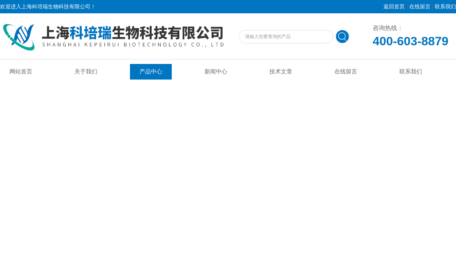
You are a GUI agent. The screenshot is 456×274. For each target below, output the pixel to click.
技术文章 (280, 71)
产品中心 (150, 71)
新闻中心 (215, 71)
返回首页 (394, 7)
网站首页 (21, 71)
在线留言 (420, 7)
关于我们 (85, 71)
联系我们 (445, 7)
